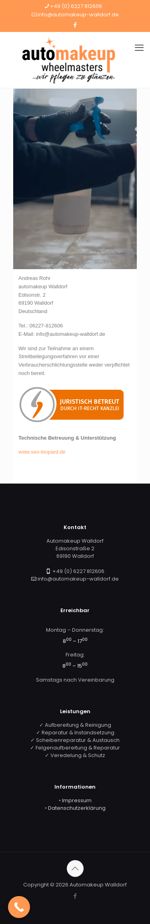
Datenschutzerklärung (77, 808)
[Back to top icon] (75, 868)
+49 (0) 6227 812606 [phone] (76, 6)
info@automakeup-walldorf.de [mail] (78, 14)
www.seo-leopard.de (42, 452)
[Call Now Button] (19, 907)
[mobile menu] (139, 48)
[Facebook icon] (75, 25)
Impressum (77, 800)
